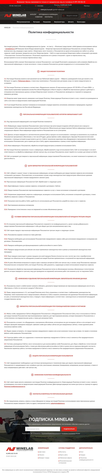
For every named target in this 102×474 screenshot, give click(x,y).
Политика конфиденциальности (14, 386)
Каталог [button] (33, 14)
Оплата (41, 455)
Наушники (47, 22)
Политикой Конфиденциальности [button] (51, 433)
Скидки (82, 455)
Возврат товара (44, 458)
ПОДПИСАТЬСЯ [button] (69, 429)
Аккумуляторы (59, 22)
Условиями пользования (68, 433)
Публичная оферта (24, 81)
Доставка (42, 452)
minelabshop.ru (10, 49)
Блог (81, 452)
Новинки (38, 17)
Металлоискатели (23, 22)
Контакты (49, 17)
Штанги (71, 22)
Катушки (36, 22)
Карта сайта (64, 455)
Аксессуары (81, 22)
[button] (63, 6)
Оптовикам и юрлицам (48, 14)
